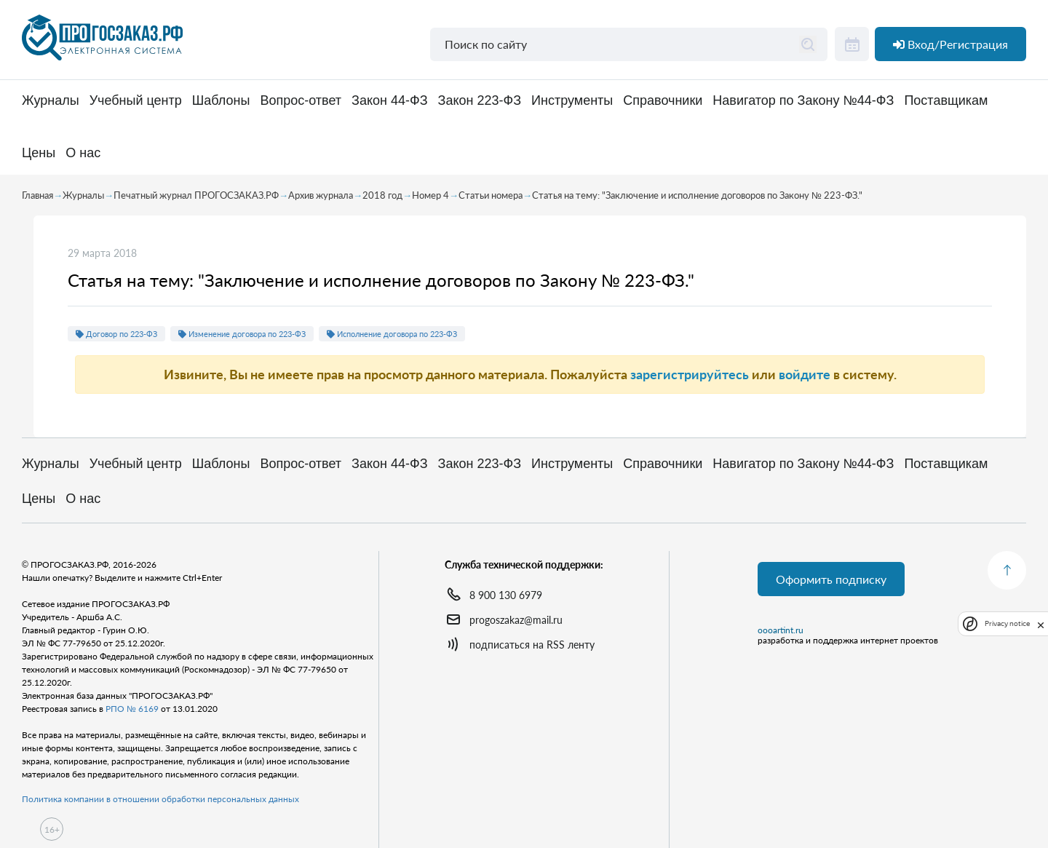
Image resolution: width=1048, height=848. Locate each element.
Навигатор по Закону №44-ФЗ (803, 101)
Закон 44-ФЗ (389, 101)
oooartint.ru (780, 630)
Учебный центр (136, 101)
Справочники (662, 101)
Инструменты (572, 101)
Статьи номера (490, 195)
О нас (83, 153)
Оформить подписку (831, 579)
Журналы (50, 101)
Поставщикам (946, 101)
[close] (1041, 623)
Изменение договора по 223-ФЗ (242, 334)
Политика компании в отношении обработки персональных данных (160, 798)
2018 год (382, 195)
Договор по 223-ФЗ (116, 334)
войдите (804, 374)
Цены (38, 153)
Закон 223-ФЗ (480, 101)
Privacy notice (1007, 623)
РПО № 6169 (132, 708)
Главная (37, 195)
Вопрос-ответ (300, 101)
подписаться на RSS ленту (532, 644)
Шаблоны (221, 101)
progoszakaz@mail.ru (516, 620)
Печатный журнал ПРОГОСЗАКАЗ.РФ (196, 195)
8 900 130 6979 (505, 595)
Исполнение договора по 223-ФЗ (392, 334)
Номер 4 (430, 195)
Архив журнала (320, 195)
